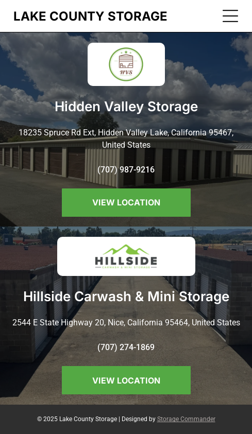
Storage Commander (186, 419)
